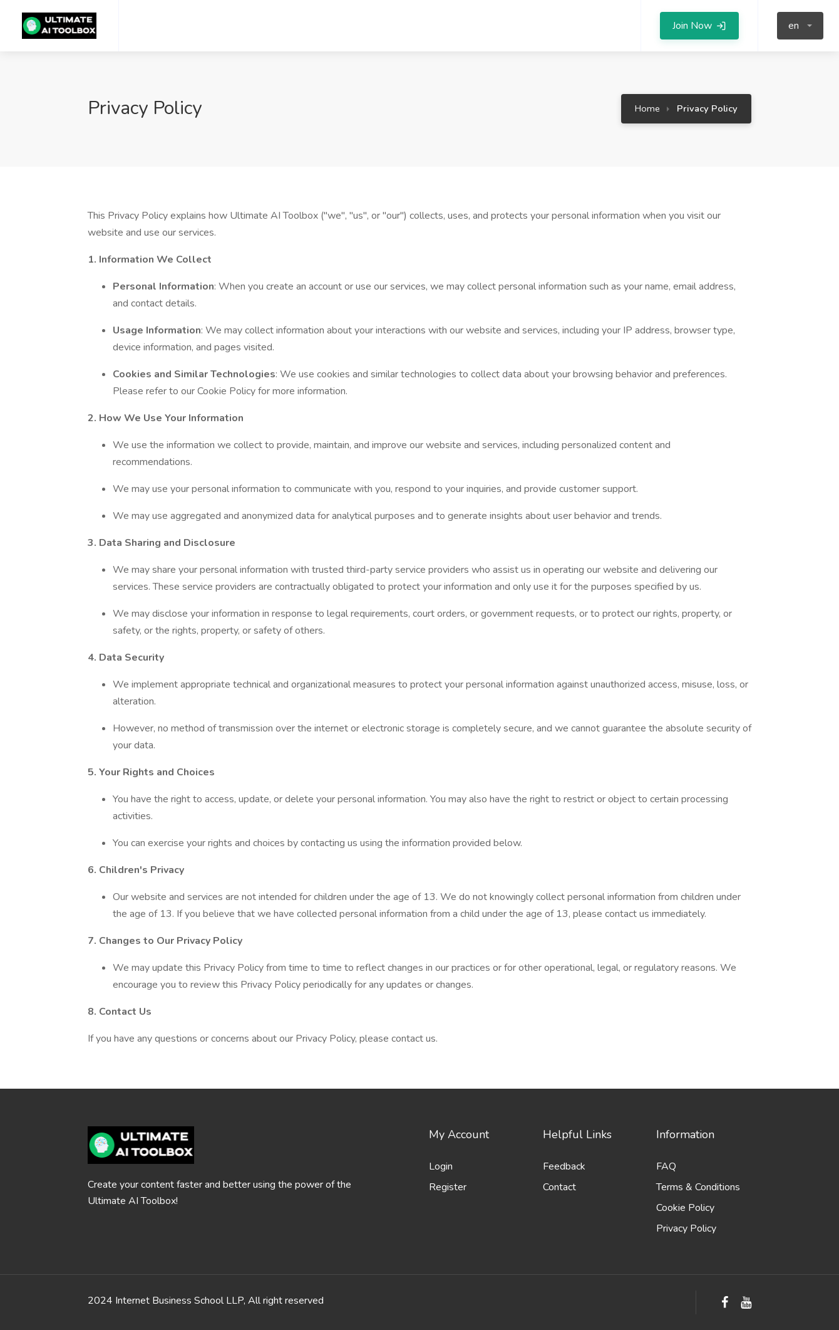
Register (447, 1187)
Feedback (564, 1166)
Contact (559, 1187)
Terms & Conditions (698, 1187)
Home (647, 108)
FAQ (666, 1166)
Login (441, 1166)
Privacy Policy (686, 1228)
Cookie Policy (685, 1208)
